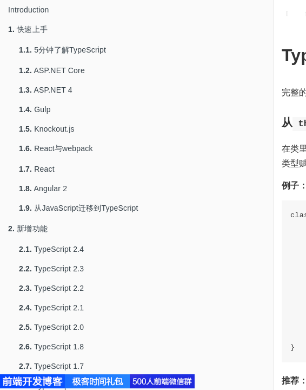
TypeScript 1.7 (51, 366)
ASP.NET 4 (45, 90)
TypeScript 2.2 (51, 288)
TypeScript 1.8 (51, 346)
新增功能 (28, 228)
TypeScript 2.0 (51, 327)
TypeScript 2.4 (51, 249)
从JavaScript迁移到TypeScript (78, 208)
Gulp (35, 109)
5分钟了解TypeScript (62, 50)
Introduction (28, 9)
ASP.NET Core (52, 70)
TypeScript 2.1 (51, 307)
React (37, 169)
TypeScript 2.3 (51, 268)
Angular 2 (43, 188)
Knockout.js (47, 129)
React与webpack (56, 148)
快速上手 (28, 29)
